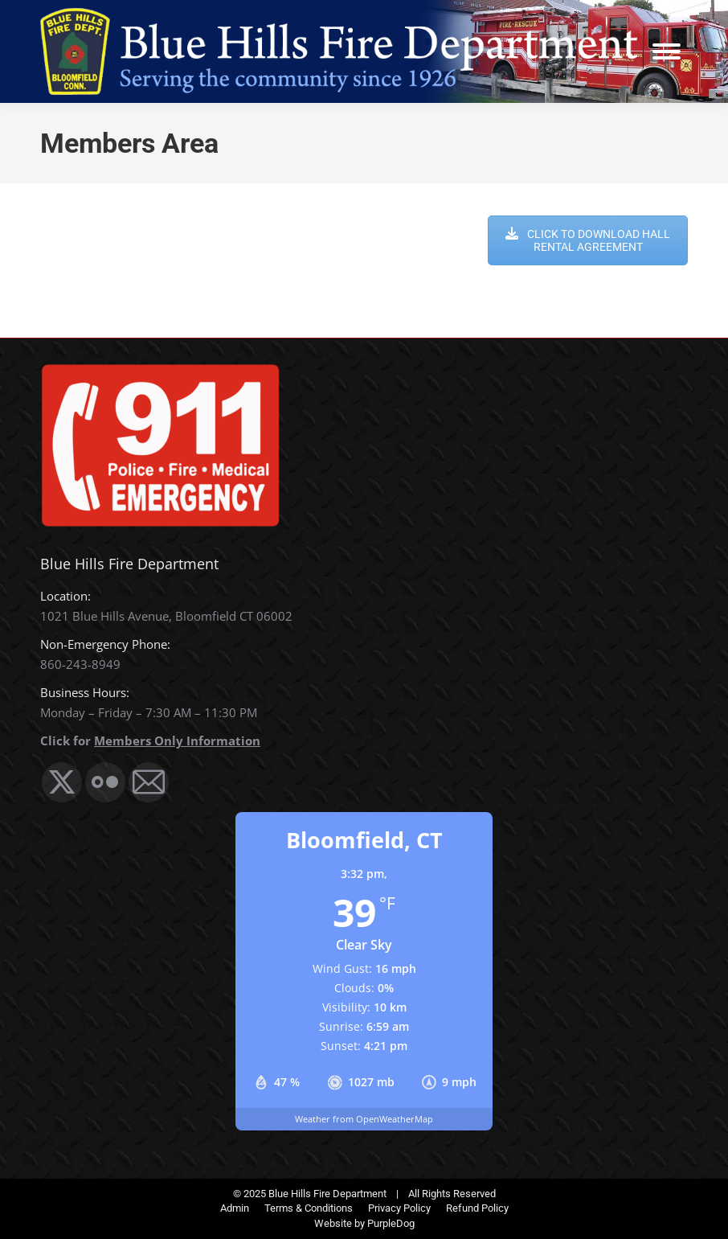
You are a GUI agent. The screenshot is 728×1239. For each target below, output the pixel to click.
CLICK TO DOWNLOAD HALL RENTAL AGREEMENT (587, 240)
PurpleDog (391, 1223)
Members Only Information (177, 740)
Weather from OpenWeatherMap (364, 1119)
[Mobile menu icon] (666, 51)
